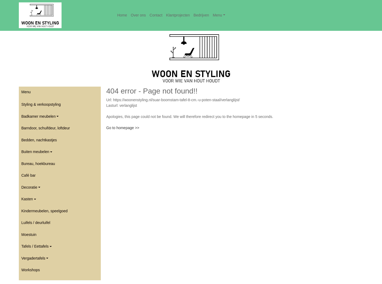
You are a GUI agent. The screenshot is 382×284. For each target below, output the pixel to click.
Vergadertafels (33, 258)
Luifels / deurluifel (35, 223)
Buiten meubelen (35, 152)
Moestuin (29, 234)
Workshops (30, 270)
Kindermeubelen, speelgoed (44, 211)
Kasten (27, 199)
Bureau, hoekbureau (38, 164)
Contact (156, 15)
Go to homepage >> (123, 128)
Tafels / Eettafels (35, 246)
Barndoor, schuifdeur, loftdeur (45, 128)
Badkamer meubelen (38, 116)
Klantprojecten (178, 15)
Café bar (28, 175)
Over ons (138, 15)
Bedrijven (201, 15)
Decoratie (29, 187)
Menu (217, 15)
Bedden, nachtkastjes (39, 140)
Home (122, 15)
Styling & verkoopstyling (41, 104)
